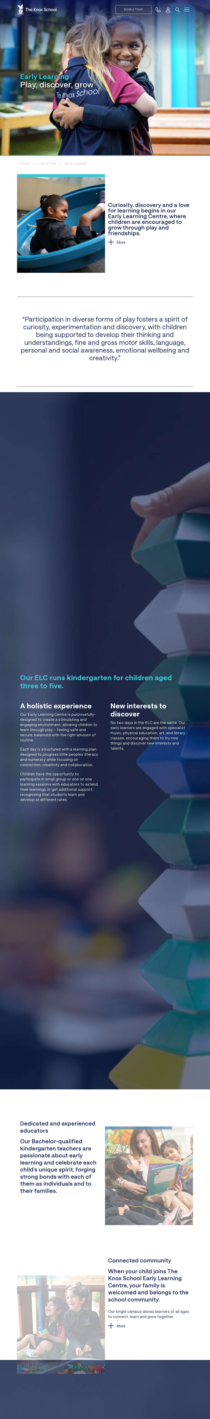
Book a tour (133, 9)
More (121, 242)
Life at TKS (47, 163)
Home (25, 163)
